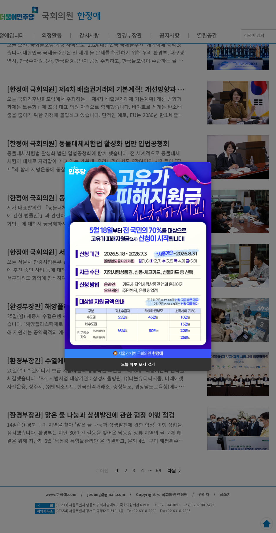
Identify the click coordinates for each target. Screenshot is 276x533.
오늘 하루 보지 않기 (138, 364)
